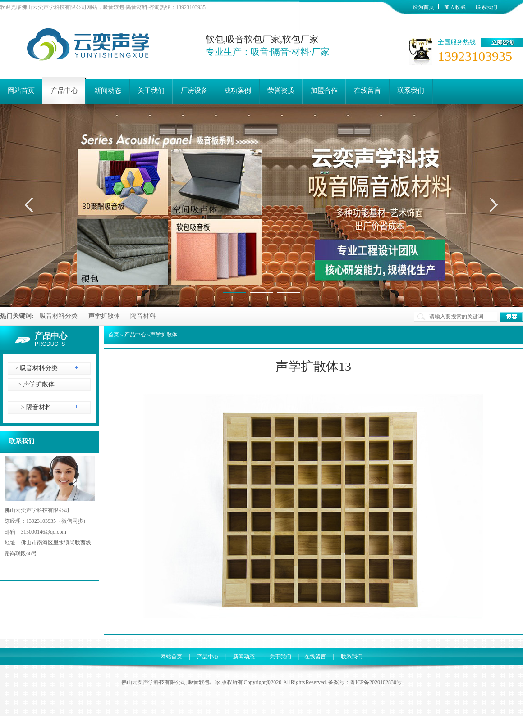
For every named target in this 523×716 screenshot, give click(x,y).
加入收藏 (455, 7)
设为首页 (423, 7)
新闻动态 (244, 656)
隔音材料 (143, 316)
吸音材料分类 (59, 316)
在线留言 (315, 656)
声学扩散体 (104, 316)
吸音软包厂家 (204, 682)
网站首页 (171, 656)
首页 (113, 334)
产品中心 (51, 335)
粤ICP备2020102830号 (376, 682)
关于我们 (280, 656)
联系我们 (486, 7)
